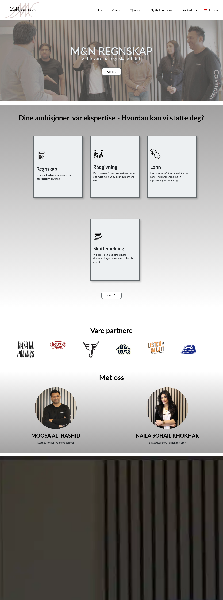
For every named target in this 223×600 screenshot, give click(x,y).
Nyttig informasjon (162, 10)
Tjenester (136, 10)
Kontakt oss (189, 10)
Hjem (100, 10)
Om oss (116, 10)
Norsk (211, 10)
